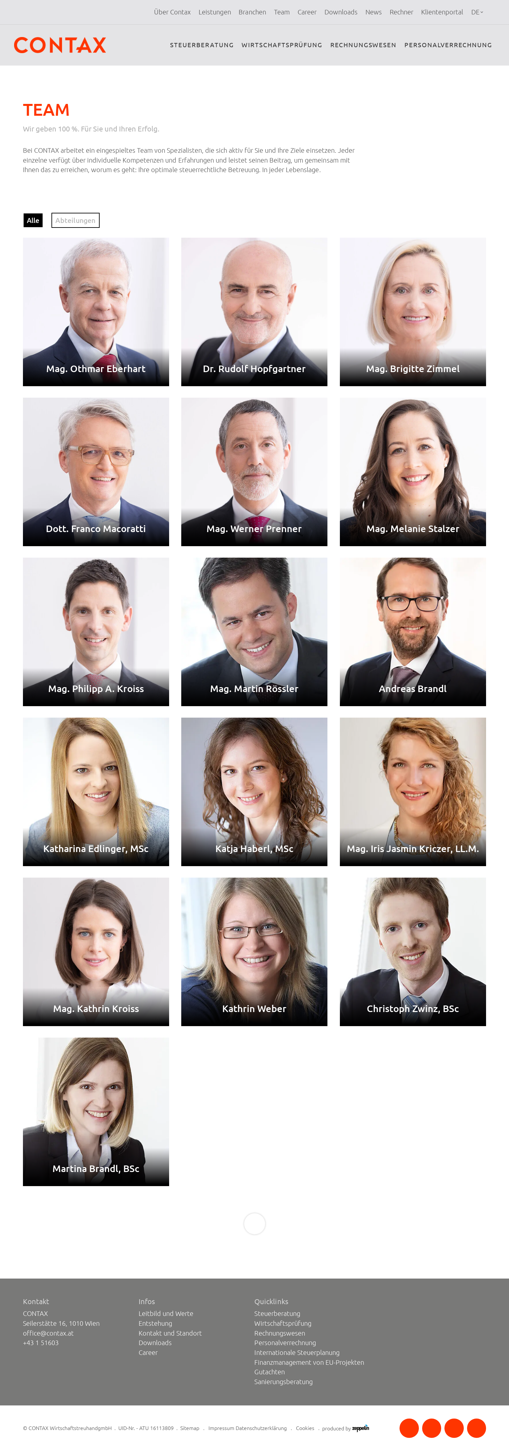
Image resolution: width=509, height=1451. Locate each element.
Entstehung (155, 1323)
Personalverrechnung (448, 45)
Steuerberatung (202, 45)
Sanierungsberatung (283, 1381)
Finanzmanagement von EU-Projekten (309, 1362)
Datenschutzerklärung (261, 1428)
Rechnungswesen (363, 45)
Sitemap (189, 1428)
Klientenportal (442, 12)
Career (307, 12)
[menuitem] (172, 12)
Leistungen (215, 12)
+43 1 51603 (41, 1342)
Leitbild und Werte (166, 1313)
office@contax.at (48, 1333)
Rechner (401, 12)
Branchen (252, 12)
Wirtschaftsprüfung (282, 45)
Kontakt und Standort (170, 1333)
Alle (33, 220)
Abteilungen (75, 220)
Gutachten (269, 1372)
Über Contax (172, 12)
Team (282, 12)
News (373, 12)
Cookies (305, 1428)
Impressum (221, 1428)
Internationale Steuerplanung (297, 1352)
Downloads (341, 12)
